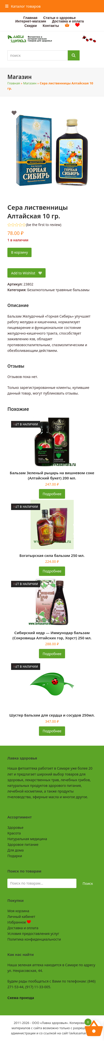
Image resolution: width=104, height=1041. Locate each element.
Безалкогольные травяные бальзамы (58, 289)
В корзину (19, 252)
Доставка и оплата (22, 928)
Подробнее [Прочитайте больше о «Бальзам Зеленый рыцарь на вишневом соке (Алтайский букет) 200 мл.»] (52, 494)
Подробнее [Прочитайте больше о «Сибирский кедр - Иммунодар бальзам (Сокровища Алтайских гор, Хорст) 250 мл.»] (52, 653)
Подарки (14, 855)
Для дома (15, 850)
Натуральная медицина (27, 838)
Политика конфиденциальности (34, 939)
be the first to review (43, 225)
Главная (13, 83)
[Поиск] (74, 55)
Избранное (19, 922)
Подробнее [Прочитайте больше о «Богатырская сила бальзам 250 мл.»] (52, 571)
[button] (23, 6)
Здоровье (15, 827)
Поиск (88, 883)
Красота (14, 833)
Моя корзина (18, 911)
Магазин (29, 83)
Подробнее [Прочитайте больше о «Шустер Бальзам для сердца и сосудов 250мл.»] (52, 731)
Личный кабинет (21, 916)
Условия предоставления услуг (33, 933)
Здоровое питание (22, 844)
